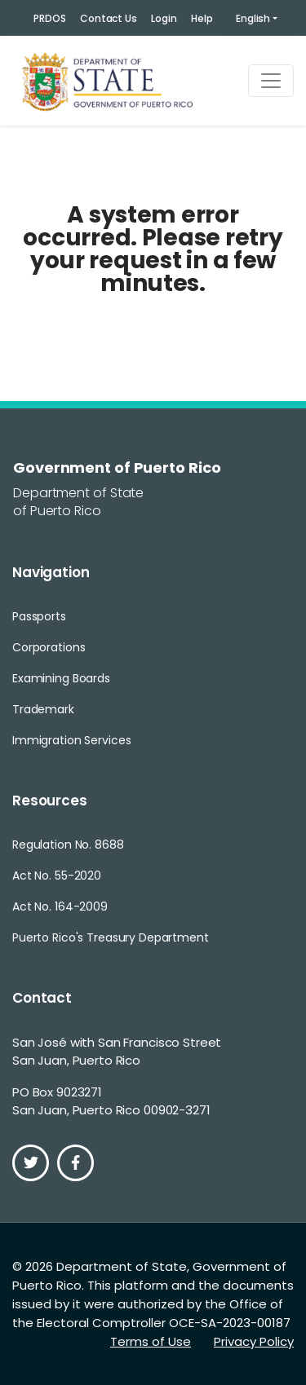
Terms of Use (150, 1341)
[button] (256, 19)
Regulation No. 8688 (68, 844)
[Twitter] (30, 1163)
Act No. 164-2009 (60, 906)
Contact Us (108, 18)
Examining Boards (61, 678)
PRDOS (49, 18)
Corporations (48, 647)
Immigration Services (71, 740)
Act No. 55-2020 (56, 875)
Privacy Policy (254, 1341)
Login (163, 18)
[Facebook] (75, 1163)
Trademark (43, 709)
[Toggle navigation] (271, 80)
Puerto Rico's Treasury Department (110, 937)
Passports (39, 616)
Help (202, 18)
